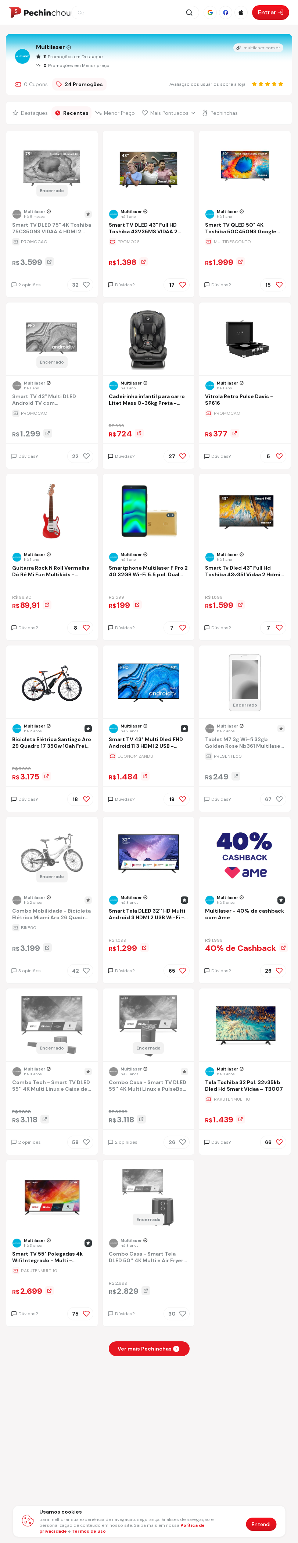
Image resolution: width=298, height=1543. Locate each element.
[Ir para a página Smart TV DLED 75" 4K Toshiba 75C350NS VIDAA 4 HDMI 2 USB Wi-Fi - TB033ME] (52, 229)
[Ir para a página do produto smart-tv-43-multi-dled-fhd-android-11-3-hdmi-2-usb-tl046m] (148, 682)
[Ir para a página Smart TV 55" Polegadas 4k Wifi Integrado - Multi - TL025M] (52, 1258)
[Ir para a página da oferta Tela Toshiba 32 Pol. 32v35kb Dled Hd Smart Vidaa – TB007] (245, 1099)
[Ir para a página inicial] (40, 12)
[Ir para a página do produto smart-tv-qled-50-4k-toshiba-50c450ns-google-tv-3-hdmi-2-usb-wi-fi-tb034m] (245, 168)
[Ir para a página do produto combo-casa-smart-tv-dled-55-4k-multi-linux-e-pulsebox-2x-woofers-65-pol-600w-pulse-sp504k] (148, 1025)
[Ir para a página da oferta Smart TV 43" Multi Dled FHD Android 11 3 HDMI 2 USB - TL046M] (149, 756)
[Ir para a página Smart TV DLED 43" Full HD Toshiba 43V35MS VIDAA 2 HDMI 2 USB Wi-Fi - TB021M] (149, 229)
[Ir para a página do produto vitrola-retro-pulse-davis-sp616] (245, 339)
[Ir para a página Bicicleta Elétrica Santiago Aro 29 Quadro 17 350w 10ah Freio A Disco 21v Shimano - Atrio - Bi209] (52, 743)
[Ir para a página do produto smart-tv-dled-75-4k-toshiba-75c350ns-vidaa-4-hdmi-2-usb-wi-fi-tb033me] (52, 168)
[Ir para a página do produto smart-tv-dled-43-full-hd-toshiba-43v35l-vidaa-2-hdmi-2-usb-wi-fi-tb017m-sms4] (245, 511)
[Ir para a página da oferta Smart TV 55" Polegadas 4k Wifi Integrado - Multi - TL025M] (52, 1270)
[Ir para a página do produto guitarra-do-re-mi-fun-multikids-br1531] (52, 511)
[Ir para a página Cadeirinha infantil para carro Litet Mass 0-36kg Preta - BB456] (149, 400)
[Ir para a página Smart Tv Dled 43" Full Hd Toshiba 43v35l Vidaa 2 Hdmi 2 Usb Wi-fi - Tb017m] (245, 572)
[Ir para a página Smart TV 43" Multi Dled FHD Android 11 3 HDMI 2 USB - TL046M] (149, 743)
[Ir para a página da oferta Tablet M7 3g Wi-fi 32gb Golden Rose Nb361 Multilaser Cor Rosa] (245, 756)
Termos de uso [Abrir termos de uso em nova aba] (89, 1531)
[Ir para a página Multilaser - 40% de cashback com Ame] (245, 915)
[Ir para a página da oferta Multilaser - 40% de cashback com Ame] (245, 927)
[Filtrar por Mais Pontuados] (169, 113)
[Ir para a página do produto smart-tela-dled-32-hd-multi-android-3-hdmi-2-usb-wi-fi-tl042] (148, 854)
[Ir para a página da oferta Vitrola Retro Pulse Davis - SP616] (245, 413)
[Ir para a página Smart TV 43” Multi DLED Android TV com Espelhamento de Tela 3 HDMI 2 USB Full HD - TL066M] (52, 400)
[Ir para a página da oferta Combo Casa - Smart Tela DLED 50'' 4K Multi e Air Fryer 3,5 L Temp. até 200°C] (149, 1270)
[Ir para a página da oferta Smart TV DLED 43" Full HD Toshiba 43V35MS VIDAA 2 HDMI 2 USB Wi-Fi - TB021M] (149, 241)
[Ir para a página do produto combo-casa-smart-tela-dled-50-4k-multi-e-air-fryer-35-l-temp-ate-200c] (148, 1197)
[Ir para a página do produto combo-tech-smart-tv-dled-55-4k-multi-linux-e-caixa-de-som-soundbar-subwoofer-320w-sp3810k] (52, 1025)
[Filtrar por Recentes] (71, 113)
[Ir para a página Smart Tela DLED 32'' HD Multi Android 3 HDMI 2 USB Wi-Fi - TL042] (149, 915)
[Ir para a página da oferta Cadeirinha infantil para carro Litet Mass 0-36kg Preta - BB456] (149, 413)
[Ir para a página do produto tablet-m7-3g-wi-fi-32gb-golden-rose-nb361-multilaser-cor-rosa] (245, 682)
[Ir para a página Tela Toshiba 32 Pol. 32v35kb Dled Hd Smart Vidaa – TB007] (245, 1086)
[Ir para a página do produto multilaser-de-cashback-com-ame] (245, 854)
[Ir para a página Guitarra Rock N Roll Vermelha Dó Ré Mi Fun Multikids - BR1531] (52, 572)
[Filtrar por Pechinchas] (220, 113)
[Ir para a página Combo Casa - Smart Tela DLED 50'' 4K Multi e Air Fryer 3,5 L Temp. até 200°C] (149, 1258)
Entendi (261, 1524)
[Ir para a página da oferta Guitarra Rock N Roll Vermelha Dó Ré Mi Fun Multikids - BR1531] (52, 584)
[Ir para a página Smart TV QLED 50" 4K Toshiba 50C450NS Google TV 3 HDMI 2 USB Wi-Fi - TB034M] (245, 229)
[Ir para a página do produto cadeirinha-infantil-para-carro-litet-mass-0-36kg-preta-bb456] (148, 339)
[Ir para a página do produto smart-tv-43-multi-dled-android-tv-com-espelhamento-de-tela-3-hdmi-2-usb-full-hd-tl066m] (52, 339)
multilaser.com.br (258, 48)
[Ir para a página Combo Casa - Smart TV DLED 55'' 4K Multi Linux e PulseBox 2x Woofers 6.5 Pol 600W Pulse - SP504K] (149, 1086)
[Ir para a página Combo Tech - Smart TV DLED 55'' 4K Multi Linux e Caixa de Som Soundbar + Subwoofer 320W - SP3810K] (52, 1086)
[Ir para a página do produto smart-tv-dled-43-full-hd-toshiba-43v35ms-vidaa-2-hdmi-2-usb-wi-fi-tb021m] (148, 168)
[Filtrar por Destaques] (30, 113)
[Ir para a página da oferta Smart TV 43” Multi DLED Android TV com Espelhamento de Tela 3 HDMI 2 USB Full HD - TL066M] (52, 413)
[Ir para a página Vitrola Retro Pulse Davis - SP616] (245, 400)
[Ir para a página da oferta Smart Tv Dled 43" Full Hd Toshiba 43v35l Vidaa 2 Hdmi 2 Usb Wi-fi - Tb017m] (245, 584)
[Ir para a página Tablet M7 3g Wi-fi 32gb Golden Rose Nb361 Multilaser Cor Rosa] (245, 743)
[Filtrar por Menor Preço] (115, 113)
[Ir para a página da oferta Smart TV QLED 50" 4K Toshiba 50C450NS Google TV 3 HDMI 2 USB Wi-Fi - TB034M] (245, 241)
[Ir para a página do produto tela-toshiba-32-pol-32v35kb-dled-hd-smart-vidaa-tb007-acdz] (245, 1025)
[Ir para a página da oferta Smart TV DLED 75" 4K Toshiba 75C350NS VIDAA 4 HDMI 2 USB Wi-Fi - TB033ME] (52, 241)
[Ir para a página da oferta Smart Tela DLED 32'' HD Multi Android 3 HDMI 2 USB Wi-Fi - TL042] (149, 927)
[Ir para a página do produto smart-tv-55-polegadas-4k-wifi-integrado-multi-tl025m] (52, 1197)
